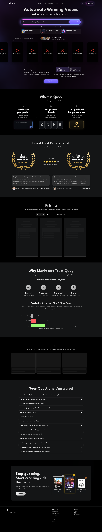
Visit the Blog (55, 521)
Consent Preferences (56, 523)
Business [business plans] (50, 214)
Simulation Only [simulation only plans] (60, 214)
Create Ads (74, 22)
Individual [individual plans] (40, 214)
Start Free (90, 3)
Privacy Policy (55, 515)
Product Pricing (55, 511)
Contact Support (55, 513)
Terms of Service (55, 517)
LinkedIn (77, 514)
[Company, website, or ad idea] (45, 22)
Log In (83, 3)
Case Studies (54, 519)
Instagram (77, 512)
